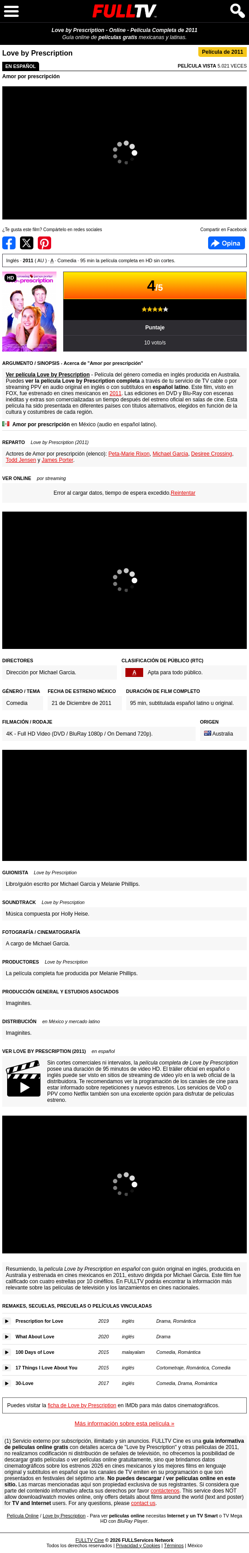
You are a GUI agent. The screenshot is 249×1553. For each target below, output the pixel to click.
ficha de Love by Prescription (82, 1405)
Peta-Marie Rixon (129, 454)
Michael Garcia (170, 454)
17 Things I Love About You (46, 1367)
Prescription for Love (39, 1321)
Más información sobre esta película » (124, 1423)
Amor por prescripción (31, 76)
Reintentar (183, 493)
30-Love (24, 1383)
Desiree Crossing (211, 454)
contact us (143, 1503)
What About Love (35, 1336)
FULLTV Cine (90, 1540)
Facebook (226, 242)
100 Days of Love (35, 1352)
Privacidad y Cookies (138, 1545)
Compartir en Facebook (9, 242)
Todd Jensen (21, 460)
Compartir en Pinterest (44, 242)
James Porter (57, 460)
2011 (115, 393)
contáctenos (165, 1491)
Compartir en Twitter (26, 242)
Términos (174, 1545)
